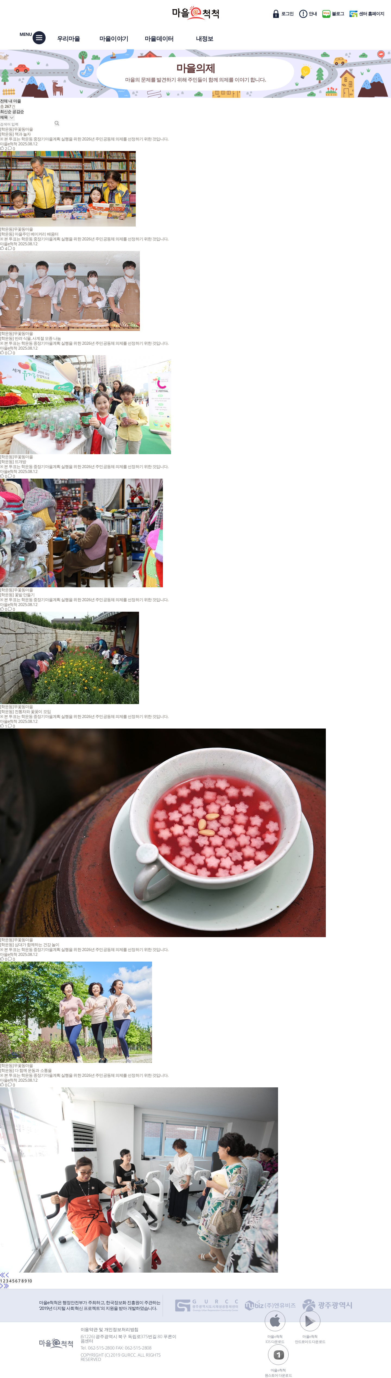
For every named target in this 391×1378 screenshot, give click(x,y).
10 (29, 1280)
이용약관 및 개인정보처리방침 (110, 1329)
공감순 (18, 111)
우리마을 (68, 38)
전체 (4, 100)
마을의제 (195, 67)
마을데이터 (159, 38)
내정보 (204, 38)
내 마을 (14, 100)
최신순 (5, 111)
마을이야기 (113, 38)
